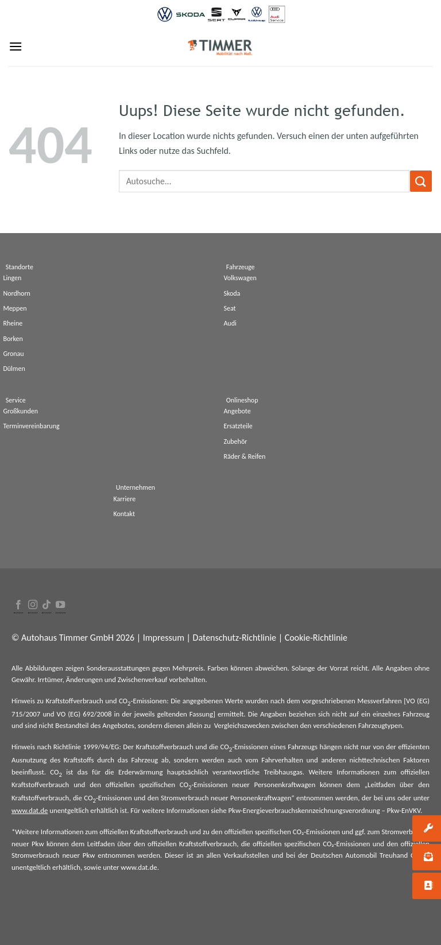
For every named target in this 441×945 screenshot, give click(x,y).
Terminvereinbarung (31, 426)
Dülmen (14, 369)
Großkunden (20, 411)
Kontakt (124, 514)
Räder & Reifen (244, 456)
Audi (229, 323)
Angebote (236, 411)
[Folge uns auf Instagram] (32, 605)
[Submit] (420, 181)
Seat (229, 308)
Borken (12, 339)
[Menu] (15, 46)
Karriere (124, 499)
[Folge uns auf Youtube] (60, 605)
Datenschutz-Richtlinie (234, 637)
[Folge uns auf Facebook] (18, 605)
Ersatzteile (237, 426)
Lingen (12, 278)
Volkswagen (239, 278)
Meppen (14, 308)
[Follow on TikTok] (46, 605)
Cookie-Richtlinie (316, 637)
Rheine (12, 323)
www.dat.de (29, 810)
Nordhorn (16, 293)
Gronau (13, 354)
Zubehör (235, 441)
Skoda (231, 293)
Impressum (163, 637)
